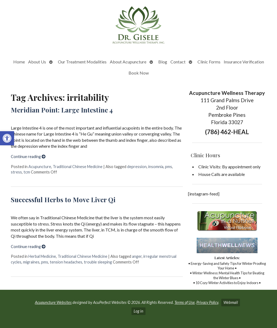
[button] (7, 138)
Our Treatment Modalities (82, 61)
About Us (37, 61)
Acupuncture (39, 166)
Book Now (138, 72)
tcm (27, 172)
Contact (178, 61)
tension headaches (66, 262)
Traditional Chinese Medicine (78, 166)
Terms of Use (184, 302)
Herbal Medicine (42, 256)
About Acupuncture (128, 61)
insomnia (155, 166)
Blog (162, 61)
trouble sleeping (98, 262)
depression (137, 166)
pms (168, 166)
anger (137, 256)
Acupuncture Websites (53, 302)
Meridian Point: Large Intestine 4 (62, 109)
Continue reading (28, 156)
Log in (138, 311)
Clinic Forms (208, 61)
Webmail (230, 302)
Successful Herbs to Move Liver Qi (63, 199)
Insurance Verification (244, 61)
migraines (31, 262)
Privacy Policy (207, 302)
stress (16, 172)
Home (19, 61)
